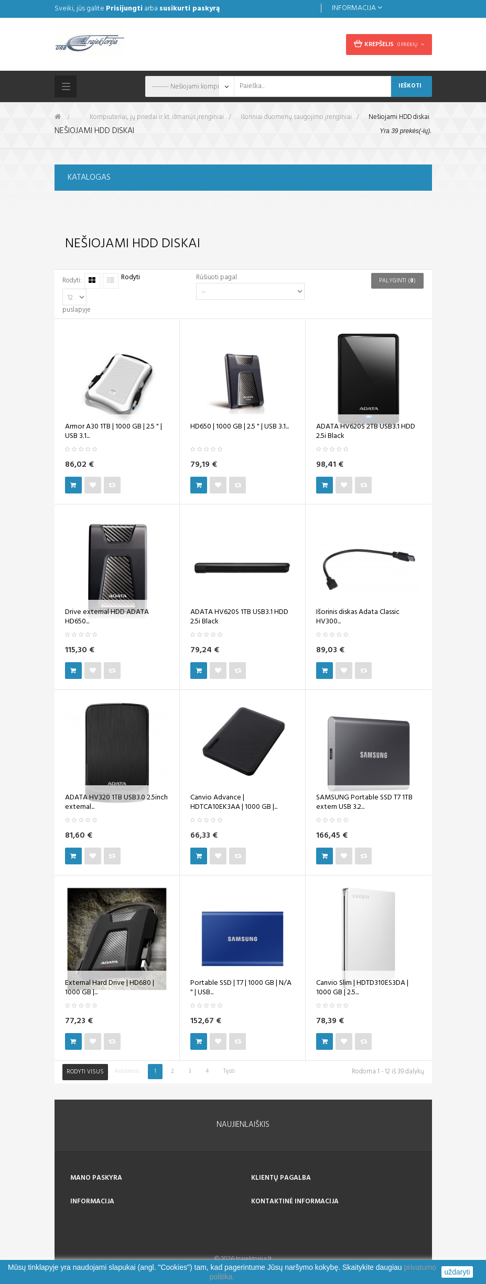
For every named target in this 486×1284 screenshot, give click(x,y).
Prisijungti (124, 9)
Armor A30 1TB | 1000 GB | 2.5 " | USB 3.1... (113, 431)
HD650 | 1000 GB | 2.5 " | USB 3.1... (239, 427)
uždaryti (457, 1272)
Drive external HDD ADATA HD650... (107, 617)
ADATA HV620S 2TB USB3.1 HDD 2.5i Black (365, 431)
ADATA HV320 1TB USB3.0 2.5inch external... (116, 802)
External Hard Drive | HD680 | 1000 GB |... (109, 988)
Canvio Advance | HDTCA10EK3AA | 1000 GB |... (233, 802)
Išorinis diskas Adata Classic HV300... (357, 617)
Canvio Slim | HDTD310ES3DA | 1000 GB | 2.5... (362, 988)
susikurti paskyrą (189, 9)
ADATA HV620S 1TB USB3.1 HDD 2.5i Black (239, 617)
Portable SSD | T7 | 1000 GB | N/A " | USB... (240, 988)
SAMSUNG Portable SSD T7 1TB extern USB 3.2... (364, 802)
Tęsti (229, 1071)
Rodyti (130, 278)
